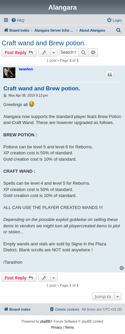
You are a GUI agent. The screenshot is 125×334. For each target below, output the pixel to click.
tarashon (26, 69)
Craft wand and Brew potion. (44, 43)
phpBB (45, 321)
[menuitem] (17, 20)
